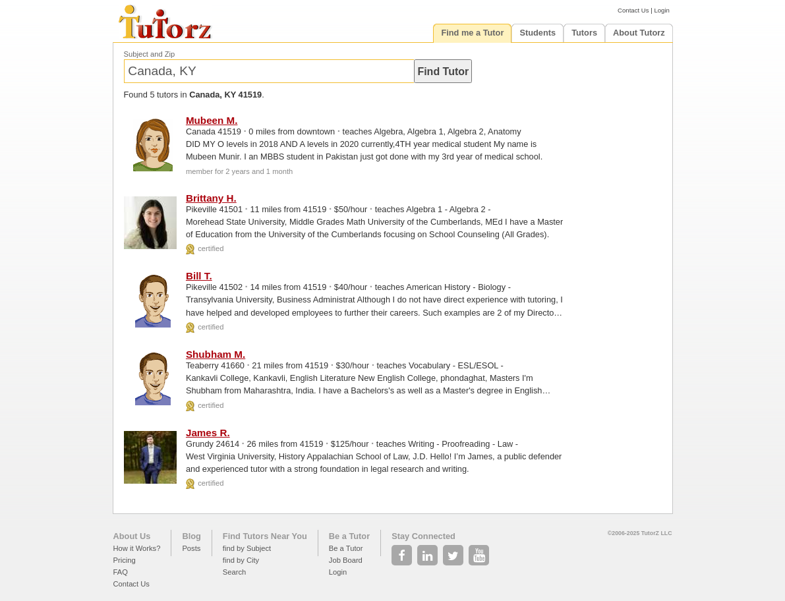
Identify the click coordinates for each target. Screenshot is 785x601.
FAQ (120, 572)
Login (661, 10)
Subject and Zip (149, 54)
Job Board (346, 560)
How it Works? (137, 548)
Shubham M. (215, 354)
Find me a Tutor (472, 33)
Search (234, 572)
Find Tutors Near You (265, 536)
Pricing (124, 560)
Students (537, 33)
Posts (191, 548)
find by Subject (247, 548)
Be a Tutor (349, 536)
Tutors (584, 33)
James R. (208, 432)
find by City (241, 560)
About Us (132, 536)
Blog (191, 536)
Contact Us (633, 10)
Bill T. (199, 275)
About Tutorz (639, 33)
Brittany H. (211, 198)
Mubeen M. (211, 120)
